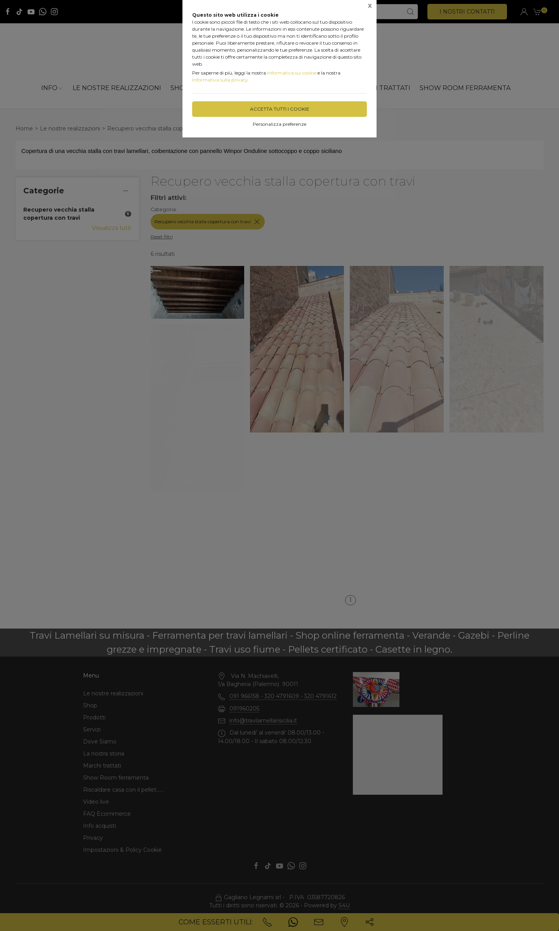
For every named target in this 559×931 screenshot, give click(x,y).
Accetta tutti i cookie (279, 109)
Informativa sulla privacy (220, 80)
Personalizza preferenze (279, 124)
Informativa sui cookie (291, 73)
